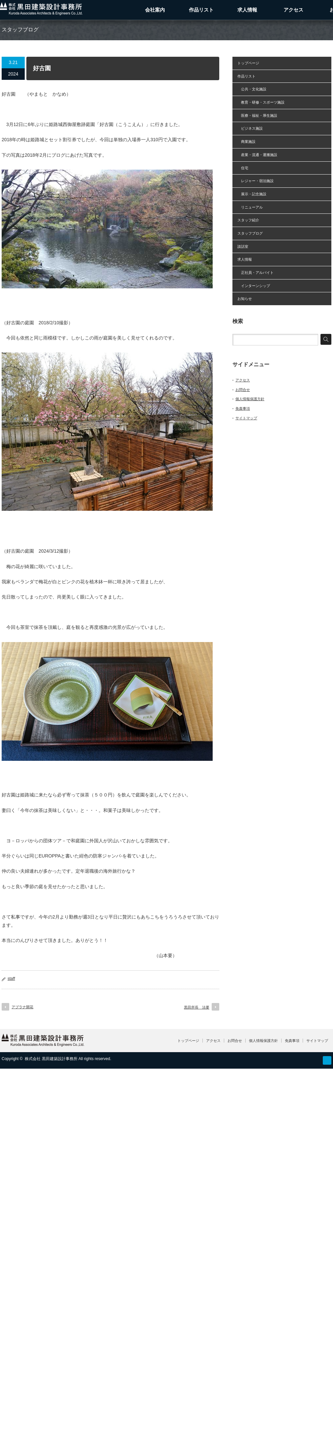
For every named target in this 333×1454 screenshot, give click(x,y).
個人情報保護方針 (249, 399)
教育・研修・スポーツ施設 (261, 102)
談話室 (242, 246)
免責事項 (242, 408)
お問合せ (242, 390)
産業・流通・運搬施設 (257, 155)
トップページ (248, 63)
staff (11, 978)
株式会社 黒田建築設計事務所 (51, 1058)
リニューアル (250, 207)
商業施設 (246, 142)
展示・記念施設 (251, 194)
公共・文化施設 (251, 89)
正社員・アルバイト (255, 273)
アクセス (293, 10)
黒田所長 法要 (196, 1007)
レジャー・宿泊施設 (255, 181)
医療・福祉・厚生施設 (257, 115)
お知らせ (244, 299)
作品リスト (201, 10)
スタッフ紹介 (248, 220)
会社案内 (155, 10)
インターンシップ (253, 286)
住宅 (242, 168)
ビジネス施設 (250, 128)
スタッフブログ (250, 233)
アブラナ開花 (22, 1007)
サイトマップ (246, 418)
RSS (327, 1060)
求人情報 (247, 10)
